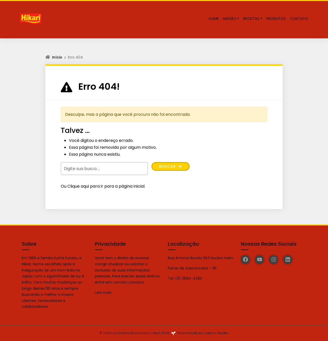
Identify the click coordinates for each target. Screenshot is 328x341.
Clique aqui (78, 186)
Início (57, 57)
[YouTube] (259, 259)
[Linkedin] (287, 259)
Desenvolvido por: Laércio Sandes (203, 333)
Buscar (171, 167)
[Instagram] (273, 259)
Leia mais (103, 292)
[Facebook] (245, 259)
